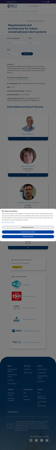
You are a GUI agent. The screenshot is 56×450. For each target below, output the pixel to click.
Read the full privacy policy (8, 222)
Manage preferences (28, 227)
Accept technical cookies (28, 232)
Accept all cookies (28, 236)
